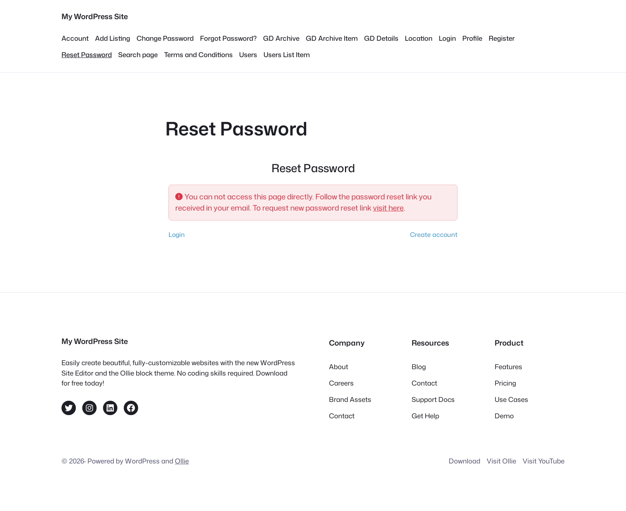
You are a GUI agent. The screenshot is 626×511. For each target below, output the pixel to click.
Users (248, 54)
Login (447, 38)
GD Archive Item (332, 38)
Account (75, 38)
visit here (388, 208)
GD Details (381, 38)
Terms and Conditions (198, 54)
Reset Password (86, 54)
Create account (434, 234)
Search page (138, 54)
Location (418, 38)
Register (502, 38)
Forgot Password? (228, 38)
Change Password (165, 38)
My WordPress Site (94, 16)
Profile (472, 38)
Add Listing (112, 38)
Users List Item (286, 54)
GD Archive (281, 38)
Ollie (182, 460)
